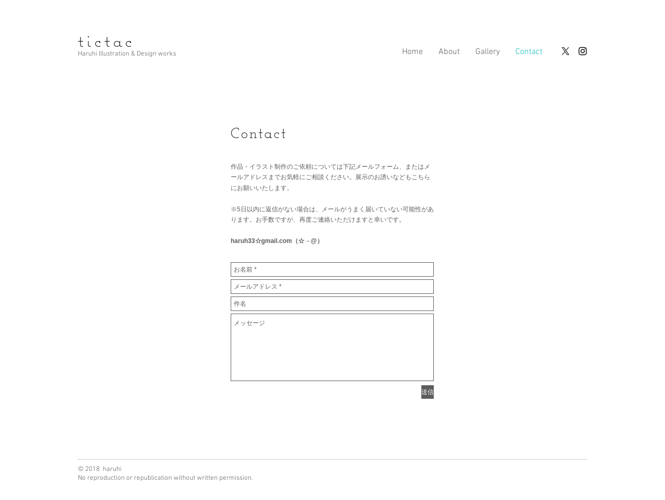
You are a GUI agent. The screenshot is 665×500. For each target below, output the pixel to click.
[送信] (427, 392)
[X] (565, 51)
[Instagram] (582, 51)
